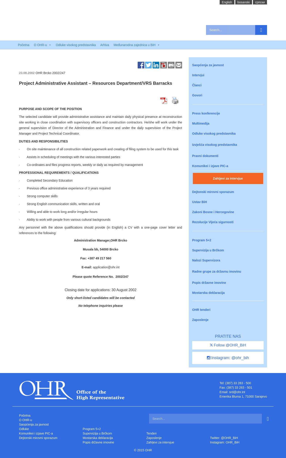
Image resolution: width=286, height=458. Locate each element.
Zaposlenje (200, 320)
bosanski (244, 2)
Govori (197, 95)
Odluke (24, 429)
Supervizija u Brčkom (208, 250)
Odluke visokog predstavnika (76, 45)
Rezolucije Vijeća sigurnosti (212, 222)
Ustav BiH (199, 202)
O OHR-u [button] (42, 44)
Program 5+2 (201, 240)
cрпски (260, 2)
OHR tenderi (201, 310)
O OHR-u (25, 420)
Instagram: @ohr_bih (228, 358)
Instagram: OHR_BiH (224, 442)
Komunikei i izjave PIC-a (210, 166)
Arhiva (104, 45)
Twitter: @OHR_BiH (224, 438)
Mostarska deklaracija (208, 293)
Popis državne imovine (209, 282)
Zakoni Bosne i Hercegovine (213, 212)
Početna (23, 45)
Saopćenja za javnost (208, 65)
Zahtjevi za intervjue (228, 178)
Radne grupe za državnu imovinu (216, 271)
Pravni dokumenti (205, 156)
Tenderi (151, 433)
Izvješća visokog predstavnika (214, 144)
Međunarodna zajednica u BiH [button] (137, 44)
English (227, 2)
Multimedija (200, 123)
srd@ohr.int (237, 392)
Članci (197, 85)
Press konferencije (206, 113)
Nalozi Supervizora (206, 260)
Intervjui (198, 75)
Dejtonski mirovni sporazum (213, 192)
